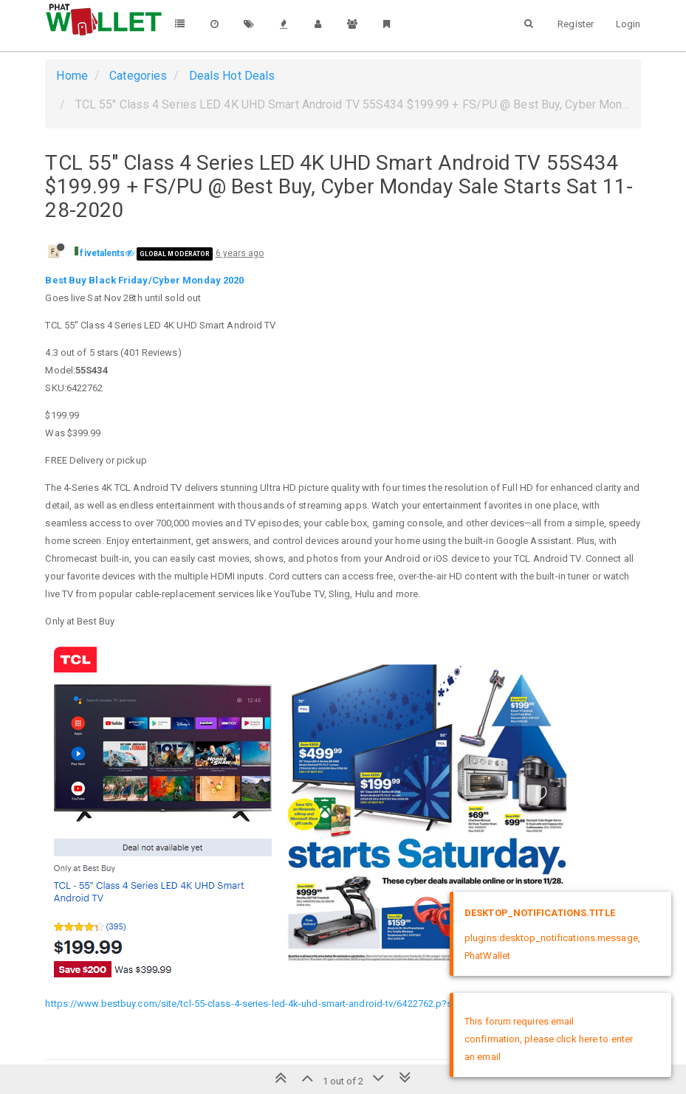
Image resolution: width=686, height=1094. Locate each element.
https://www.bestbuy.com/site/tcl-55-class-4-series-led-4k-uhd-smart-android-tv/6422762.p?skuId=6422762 (278, 1003)
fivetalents (102, 253)
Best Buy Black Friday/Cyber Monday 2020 (144, 280)
